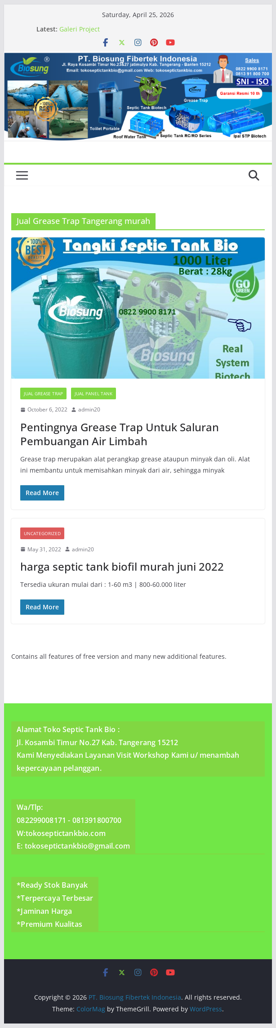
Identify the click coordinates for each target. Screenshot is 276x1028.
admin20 (89, 409)
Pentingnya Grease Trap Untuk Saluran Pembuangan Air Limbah (119, 434)
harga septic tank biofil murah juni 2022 (122, 566)
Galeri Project (79, 29)
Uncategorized (42, 533)
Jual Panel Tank (93, 393)
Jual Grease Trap (43, 393)
